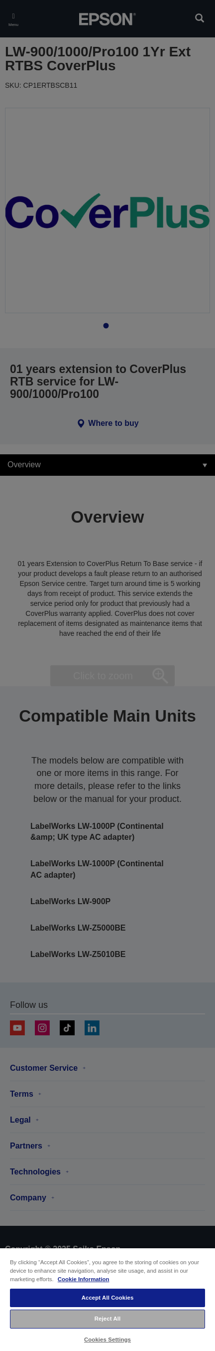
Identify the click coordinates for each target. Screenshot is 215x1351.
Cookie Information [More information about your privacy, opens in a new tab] (83, 1279)
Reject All (108, 1319)
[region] (107, 1299)
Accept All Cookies (108, 1298)
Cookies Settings (107, 1340)
